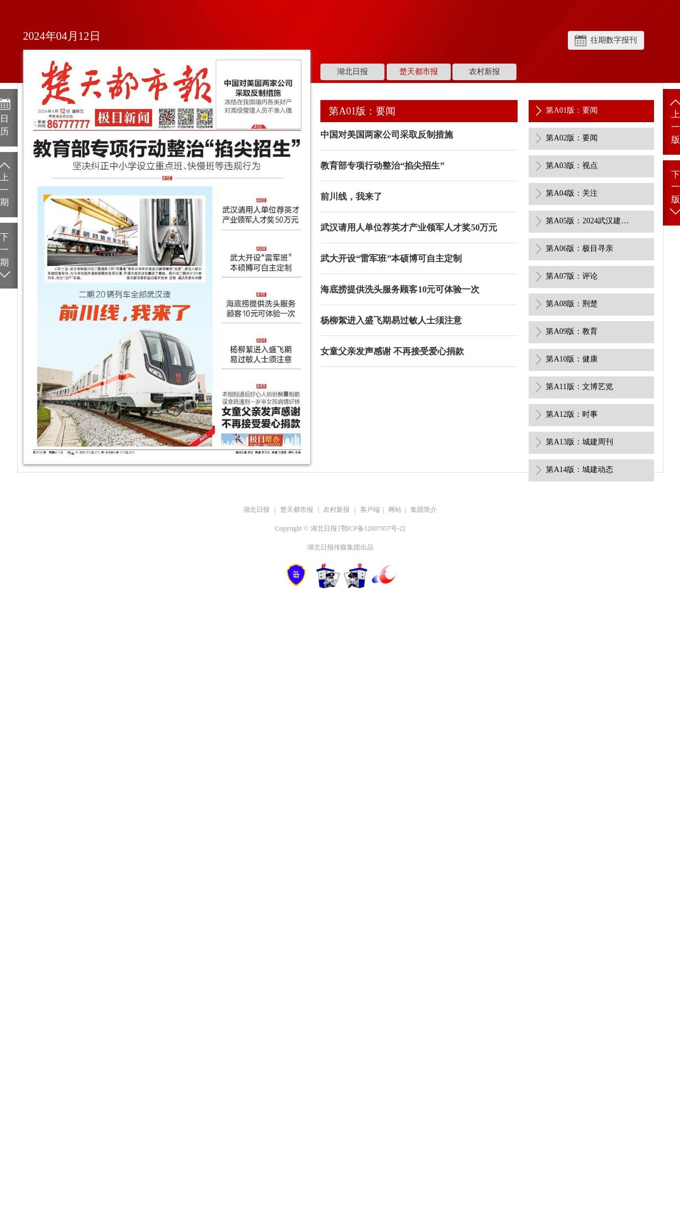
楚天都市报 (418, 71)
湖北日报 (352, 71)
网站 (395, 510)
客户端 (370, 510)
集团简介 (423, 510)
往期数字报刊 (614, 40)
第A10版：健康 (572, 359)
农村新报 (484, 71)
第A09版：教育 (572, 331)
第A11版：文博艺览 (579, 387)
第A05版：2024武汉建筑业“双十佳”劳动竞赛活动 (590, 221)
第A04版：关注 (572, 193)
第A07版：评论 (572, 276)
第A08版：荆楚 (572, 304)
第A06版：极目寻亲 (579, 248)
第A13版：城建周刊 (579, 442)
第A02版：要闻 (572, 138)
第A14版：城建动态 (579, 469)
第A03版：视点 (572, 165)
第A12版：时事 (572, 414)
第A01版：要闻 (572, 110)
